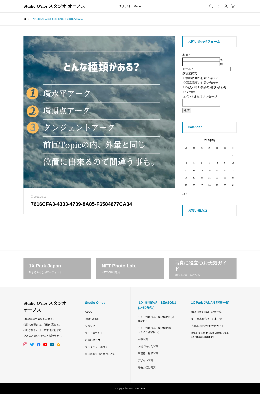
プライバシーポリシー (97, 347)
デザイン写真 (145, 360)
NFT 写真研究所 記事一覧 (206, 318)
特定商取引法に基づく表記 (100, 354)
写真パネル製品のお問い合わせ (206, 87)
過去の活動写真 (147, 367)
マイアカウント (94, 332)
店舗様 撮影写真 (148, 353)
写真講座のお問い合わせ (202, 82)
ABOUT (89, 311)
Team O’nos (92, 318)
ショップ (90, 325)
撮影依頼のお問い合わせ (202, 78)
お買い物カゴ (92, 339)
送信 (187, 110)
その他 (190, 91)
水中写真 (143, 339)
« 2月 (185, 194)
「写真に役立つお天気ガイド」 (208, 325)
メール (187, 68)
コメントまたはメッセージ (199, 96)
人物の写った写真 (148, 346)
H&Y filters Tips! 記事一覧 (206, 311)
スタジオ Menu (130, 6)
